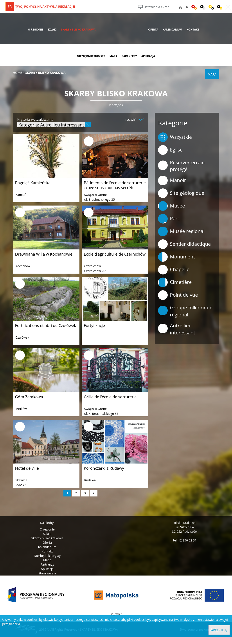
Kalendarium (47, 547)
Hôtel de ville (27, 468)
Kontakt (47, 551)
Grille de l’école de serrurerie (110, 396)
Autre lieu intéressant (176, 329)
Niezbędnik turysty (47, 556)
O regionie (47, 529)
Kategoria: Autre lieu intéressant (51, 124)
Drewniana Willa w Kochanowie (43, 254)
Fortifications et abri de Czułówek (45, 325)
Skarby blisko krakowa (47, 538)
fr (10, 6)
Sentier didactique (184, 244)
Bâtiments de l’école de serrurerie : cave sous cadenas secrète (115, 185)
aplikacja (148, 56)
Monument (176, 257)
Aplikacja (47, 569)
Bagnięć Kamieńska (33, 182)
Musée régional (181, 231)
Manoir (172, 180)
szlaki (52, 29)
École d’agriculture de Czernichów (115, 254)
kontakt (193, 29)
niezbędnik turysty (91, 56)
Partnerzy (47, 564)
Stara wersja (47, 573)
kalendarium (172, 29)
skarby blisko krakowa (78, 29)
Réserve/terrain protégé (181, 165)
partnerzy (129, 56)
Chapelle (173, 269)
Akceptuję (219, 630)
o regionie (35, 29)
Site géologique (181, 193)
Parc (169, 219)
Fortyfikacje (94, 325)
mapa (113, 56)
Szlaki (47, 534)
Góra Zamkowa (29, 396)
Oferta (47, 542)
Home (17, 72)
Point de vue (178, 295)
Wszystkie (175, 137)
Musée (171, 206)
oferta (153, 29)
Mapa (47, 560)
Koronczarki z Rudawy (104, 468)
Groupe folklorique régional (185, 311)
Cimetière (175, 282)
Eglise (170, 150)
